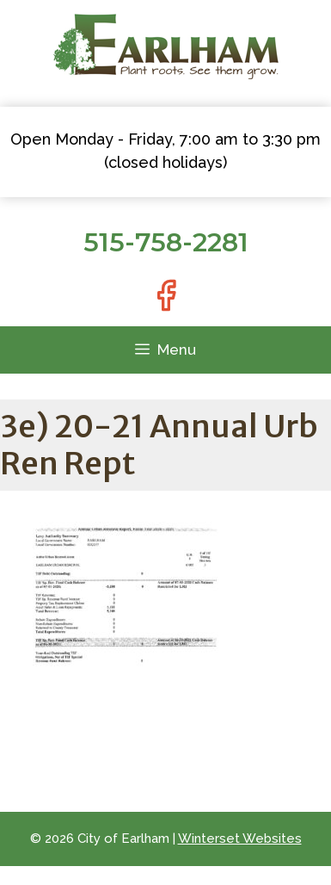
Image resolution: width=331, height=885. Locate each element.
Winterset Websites (240, 838)
